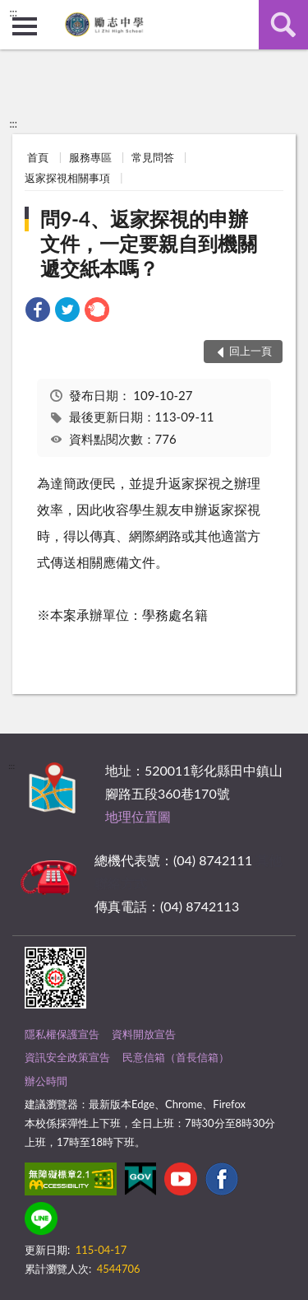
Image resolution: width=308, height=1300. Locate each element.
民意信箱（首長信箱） (175, 1057)
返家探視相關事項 (67, 177)
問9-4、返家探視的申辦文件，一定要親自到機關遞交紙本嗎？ (148, 243)
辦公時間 (46, 1081)
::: (13, 12)
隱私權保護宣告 (62, 1034)
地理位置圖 (138, 816)
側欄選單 (24, 26)
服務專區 (90, 157)
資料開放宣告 (144, 1034)
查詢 (283, 24)
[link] (37, 311)
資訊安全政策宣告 (67, 1057)
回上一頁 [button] (250, 350)
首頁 (37, 157)
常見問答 (152, 157)
